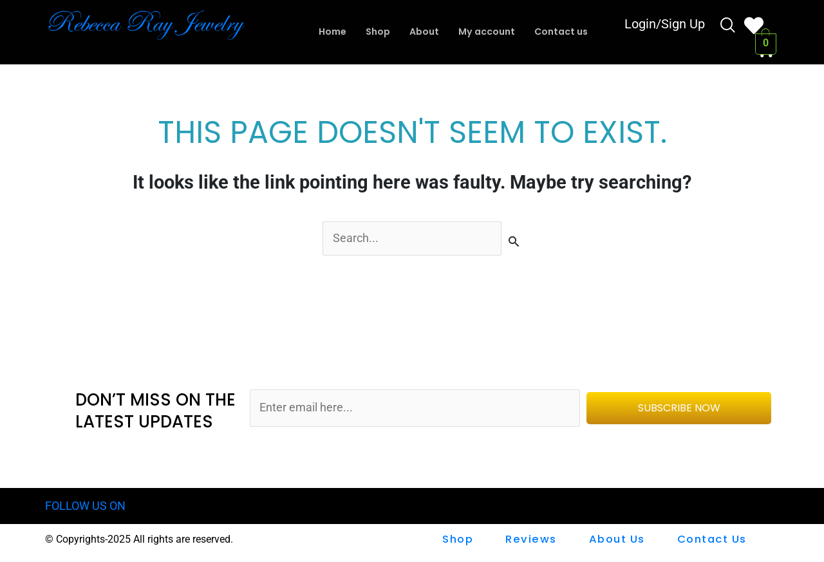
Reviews (533, 540)
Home (326, 32)
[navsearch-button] (728, 27)
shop (460, 540)
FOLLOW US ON (88, 507)
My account (487, 32)
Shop (373, 32)
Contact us (566, 32)
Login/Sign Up (664, 25)
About (422, 32)
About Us (617, 540)
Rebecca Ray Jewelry (155, 22)
